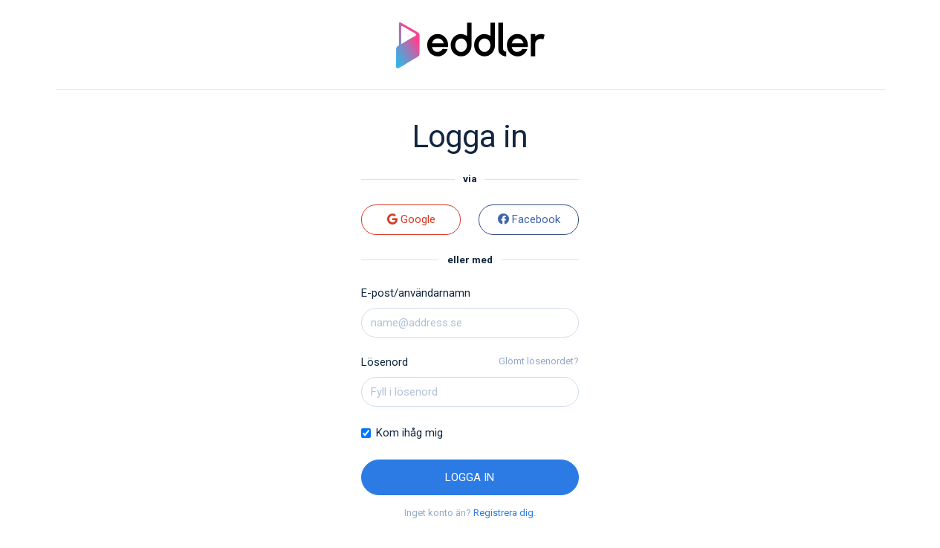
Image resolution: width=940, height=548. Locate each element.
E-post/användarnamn (415, 293)
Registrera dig (503, 512)
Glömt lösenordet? (539, 361)
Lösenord (384, 362)
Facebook (529, 219)
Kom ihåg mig (409, 432)
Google (411, 219)
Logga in (469, 477)
